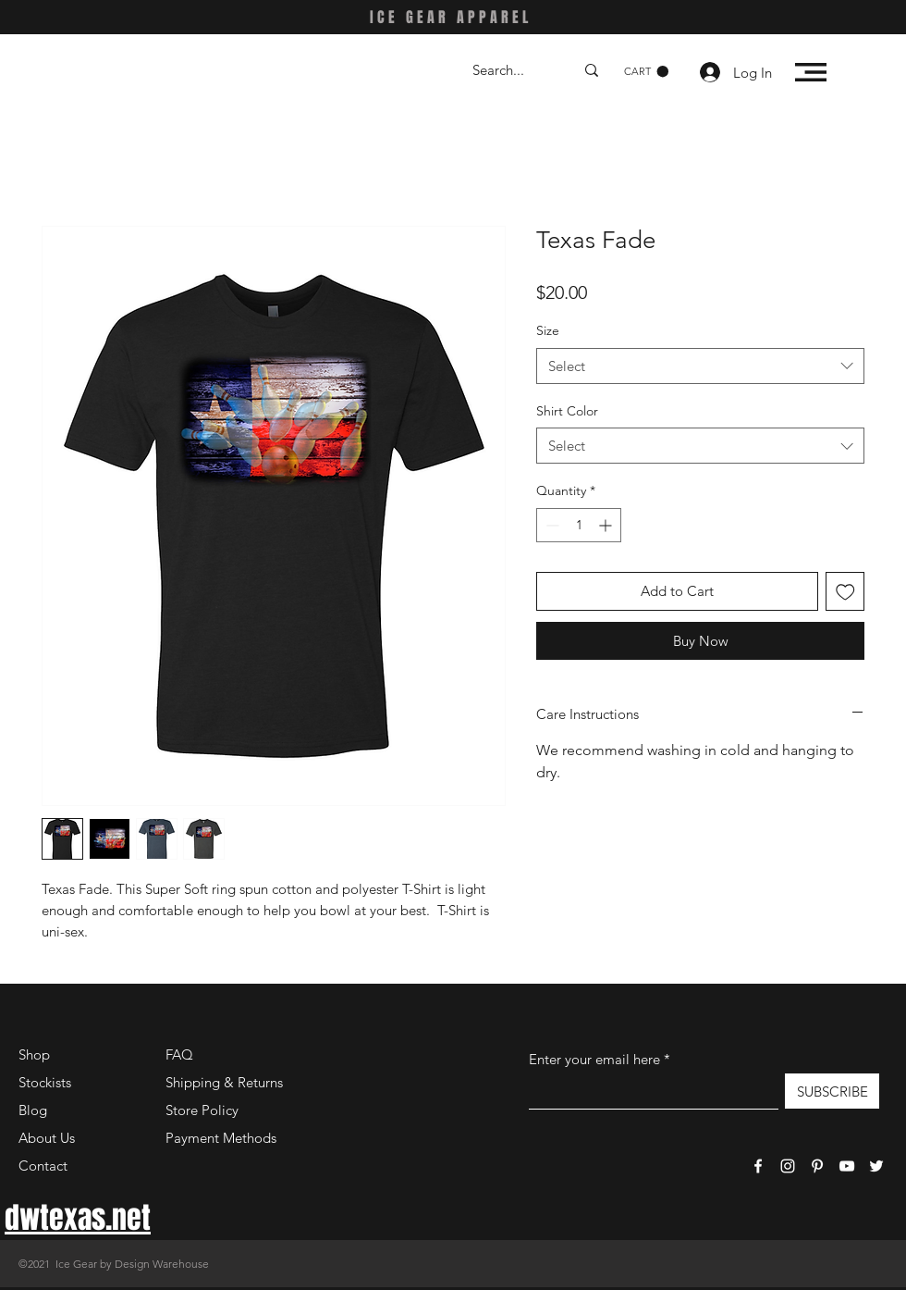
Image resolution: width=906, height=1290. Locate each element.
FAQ (179, 1054)
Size (547, 330)
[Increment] (606, 525)
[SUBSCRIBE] (832, 1091)
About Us (46, 1138)
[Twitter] (876, 1166)
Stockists (44, 1082)
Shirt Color (567, 411)
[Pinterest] (817, 1166)
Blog (32, 1110)
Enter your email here (594, 1059)
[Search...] (509, 70)
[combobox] (700, 366)
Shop (34, 1054)
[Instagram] (787, 1166)
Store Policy (202, 1110)
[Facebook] (758, 1166)
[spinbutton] (578, 525)
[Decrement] (550, 525)
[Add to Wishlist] (845, 592)
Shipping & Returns (224, 1082)
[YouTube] (847, 1166)
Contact (42, 1165)
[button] (646, 72)
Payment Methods (222, 1138)
